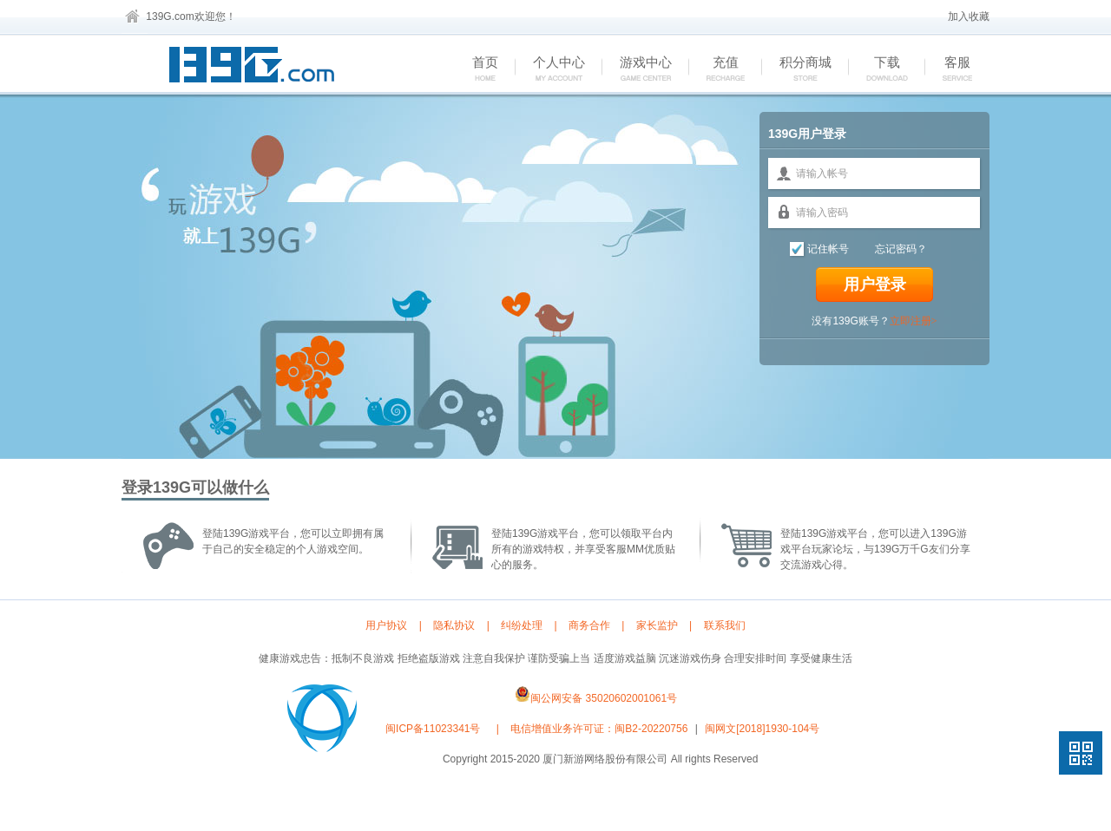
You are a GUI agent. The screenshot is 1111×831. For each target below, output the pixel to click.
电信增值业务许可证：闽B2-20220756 (598, 729)
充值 (716, 69)
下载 (878, 69)
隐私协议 (454, 625)
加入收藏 (968, 16)
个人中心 (550, 69)
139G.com (170, 16)
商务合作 (589, 625)
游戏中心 (637, 69)
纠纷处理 (521, 625)
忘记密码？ (901, 249)
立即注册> (913, 321)
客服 (948, 69)
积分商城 (796, 69)
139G (256, 67)
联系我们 (725, 625)
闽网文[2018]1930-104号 (762, 729)
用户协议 (386, 625)
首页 (476, 69)
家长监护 (657, 625)
